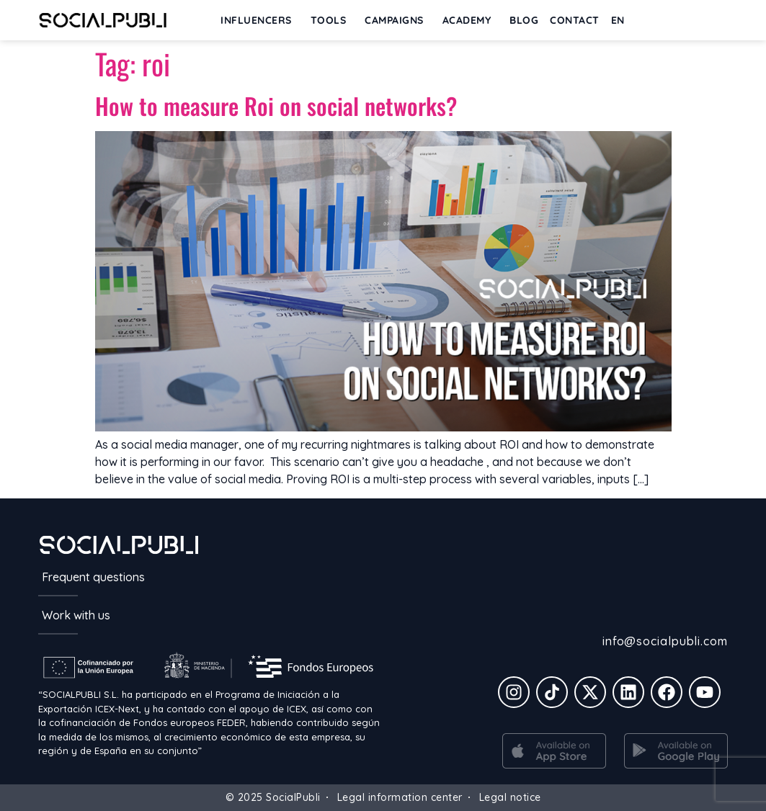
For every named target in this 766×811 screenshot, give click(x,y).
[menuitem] (621, 20)
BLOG (523, 20)
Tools (332, 20)
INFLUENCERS (260, 20)
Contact (575, 20)
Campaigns (398, 20)
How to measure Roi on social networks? (276, 105)
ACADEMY (470, 20)
